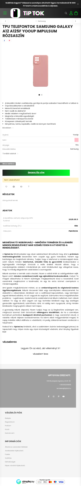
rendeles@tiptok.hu (64, 388)
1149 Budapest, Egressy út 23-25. (59, 381)
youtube (63, 396)
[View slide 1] (39, 94)
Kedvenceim (9, 433)
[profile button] (71, 13)
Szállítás (8, 458)
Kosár (7, 429)
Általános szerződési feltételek (16, 447)
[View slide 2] (41, 94)
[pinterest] (9, 40)
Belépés (8, 418)
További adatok (9, 153)
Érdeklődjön (36, 172)
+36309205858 (65, 385)
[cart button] (76, 13)
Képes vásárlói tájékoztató (15, 465)
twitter (68, 396)
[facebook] (4, 40)
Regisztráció (9, 422)
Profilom (8, 426)
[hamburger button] (4, 13)
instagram (53, 396)
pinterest (58, 396)
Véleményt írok (40, 354)
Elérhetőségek (10, 462)
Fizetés (7, 454)
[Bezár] (78, 4)
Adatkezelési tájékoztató (14, 451)
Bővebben (6, 128)
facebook (48, 396)
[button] (6, 186)
